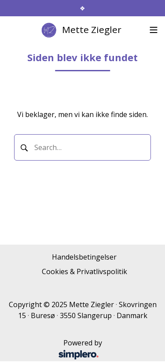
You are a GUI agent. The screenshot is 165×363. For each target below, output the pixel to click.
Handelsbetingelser (84, 257)
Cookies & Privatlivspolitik (84, 271)
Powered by (57, 350)
